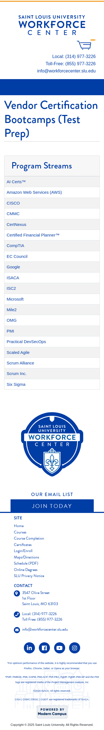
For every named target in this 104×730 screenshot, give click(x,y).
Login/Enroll (23, 551)
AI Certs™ (16, 181)
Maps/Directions (26, 557)
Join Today (52, 506)
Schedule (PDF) (26, 563)
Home (19, 526)
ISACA (13, 277)
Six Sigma (16, 384)
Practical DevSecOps (26, 341)
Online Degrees (25, 570)
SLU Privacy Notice (29, 576)
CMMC (13, 213)
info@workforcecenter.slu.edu (66, 71)
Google (13, 267)
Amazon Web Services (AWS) (34, 192)
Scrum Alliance (20, 363)
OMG (12, 320)
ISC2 (11, 288)
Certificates (23, 545)
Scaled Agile (18, 352)
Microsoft (15, 299)
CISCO (13, 203)
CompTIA (15, 245)
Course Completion (29, 538)
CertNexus (16, 224)
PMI (10, 331)
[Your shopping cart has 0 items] (86, 48)
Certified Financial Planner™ (33, 235)
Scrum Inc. (17, 373)
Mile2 (12, 309)
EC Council (17, 256)
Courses (20, 532)
